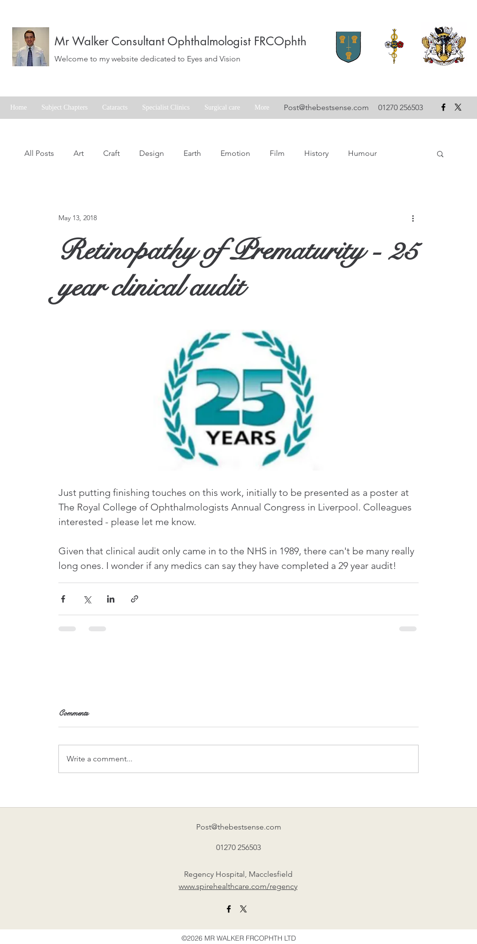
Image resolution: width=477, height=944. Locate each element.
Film (277, 153)
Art (78, 153)
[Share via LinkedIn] (110, 599)
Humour (362, 153)
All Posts (39, 153)
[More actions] (413, 218)
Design (151, 153)
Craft (111, 153)
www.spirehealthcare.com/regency (238, 886)
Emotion (235, 153)
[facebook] (443, 107)
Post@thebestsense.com (326, 107)
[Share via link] (134, 599)
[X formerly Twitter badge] (458, 107)
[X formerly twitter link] (243, 909)
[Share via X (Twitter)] (87, 599)
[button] (440, 153)
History (316, 153)
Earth (192, 153)
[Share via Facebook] (63, 599)
